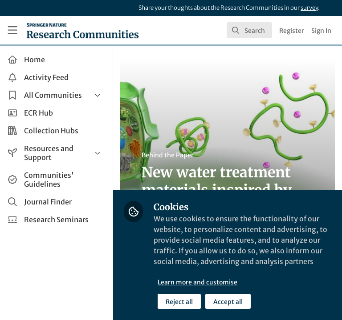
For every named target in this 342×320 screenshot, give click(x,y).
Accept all (229, 302)
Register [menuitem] (291, 31)
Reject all (180, 302)
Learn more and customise (198, 282)
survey (309, 8)
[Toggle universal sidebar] (12, 30)
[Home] (82, 30)
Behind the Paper (168, 155)
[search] (249, 30)
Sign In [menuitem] (321, 31)
